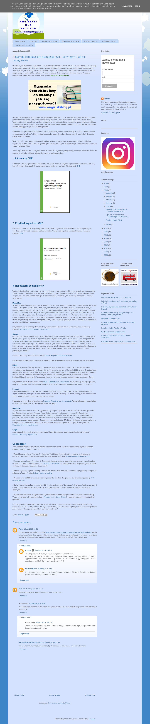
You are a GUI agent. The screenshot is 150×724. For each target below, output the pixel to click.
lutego (108, 224)
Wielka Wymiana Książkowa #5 (113, 332)
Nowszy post (19, 695)
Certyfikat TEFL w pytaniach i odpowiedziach (118, 341)
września (109, 193)
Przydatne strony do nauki (24, 45)
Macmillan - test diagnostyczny (77, 456)
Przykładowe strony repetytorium (25, 425)
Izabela (28, 550)
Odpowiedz (23, 541)
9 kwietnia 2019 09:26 (37, 603)
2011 (106, 248)
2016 (106, 232)
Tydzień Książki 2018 (114, 220)
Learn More (127, 6)
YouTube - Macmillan (51, 464)
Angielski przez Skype (49, 41)
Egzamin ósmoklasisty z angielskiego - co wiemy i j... (117, 216)
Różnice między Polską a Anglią (113, 328)
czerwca (109, 200)
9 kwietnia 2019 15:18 (44, 622)
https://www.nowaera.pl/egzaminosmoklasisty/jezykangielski (68, 532)
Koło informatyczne (90, 41)
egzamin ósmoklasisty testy (30, 642)
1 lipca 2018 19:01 (31, 529)
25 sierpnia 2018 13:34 (43, 550)
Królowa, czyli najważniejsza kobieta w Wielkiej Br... (116, 210)
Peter (21, 529)
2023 (106, 183)
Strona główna (20, 41)
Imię (104, 77)
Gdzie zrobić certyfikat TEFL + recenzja (116, 297)
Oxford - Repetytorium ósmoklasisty (58, 355)
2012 (106, 245)
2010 (106, 252)
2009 (106, 255)
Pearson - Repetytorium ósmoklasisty (57, 401)
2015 (106, 235)
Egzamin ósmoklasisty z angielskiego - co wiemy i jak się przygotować (117, 314)
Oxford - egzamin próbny (42, 473)
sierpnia (109, 196)
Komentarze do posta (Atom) (59, 703)
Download (33, 41)
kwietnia (109, 203)
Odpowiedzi (25, 546)
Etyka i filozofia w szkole (70, 41)
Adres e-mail (107, 69)
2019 (106, 187)
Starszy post (90, 695)
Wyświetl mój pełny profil (110, 113)
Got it (137, 6)
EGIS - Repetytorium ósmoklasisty (56, 382)
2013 (106, 242)
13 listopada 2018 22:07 (35, 589)
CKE (78, 166)
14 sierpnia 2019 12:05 (51, 642)
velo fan (22, 589)
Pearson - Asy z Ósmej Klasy (54, 497)
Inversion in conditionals (110, 318)
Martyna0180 (30, 569)
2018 (106, 190)
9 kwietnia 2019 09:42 (44, 569)
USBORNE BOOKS (109, 41)
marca (108, 206)
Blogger (92, 719)
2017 (106, 228)
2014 (106, 238)
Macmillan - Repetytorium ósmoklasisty (34, 329)
